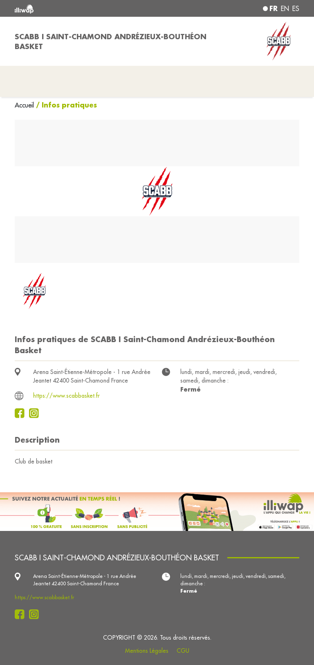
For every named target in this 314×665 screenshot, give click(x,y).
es (295, 8)
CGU (183, 650)
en (285, 8)
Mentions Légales (146, 650)
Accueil (25, 105)
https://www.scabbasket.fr (66, 395)
